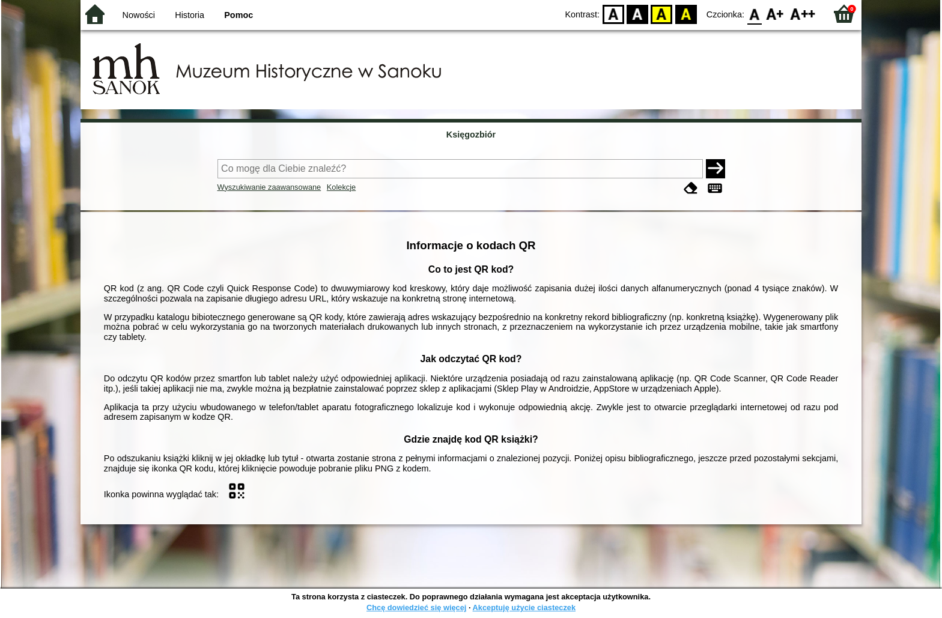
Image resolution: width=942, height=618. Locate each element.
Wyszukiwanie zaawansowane (269, 187)
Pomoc (238, 15)
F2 (803, 13)
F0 (754, 13)
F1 (775, 13)
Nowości (139, 15)
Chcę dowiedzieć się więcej (416, 607)
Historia (189, 15)
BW (637, 13)
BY (685, 13)
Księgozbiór (471, 134)
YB (661, 13)
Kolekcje (341, 187)
